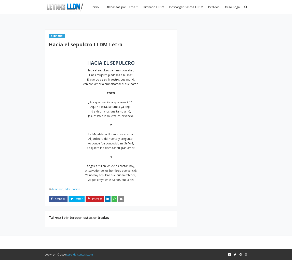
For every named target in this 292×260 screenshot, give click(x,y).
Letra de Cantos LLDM (79, 254)
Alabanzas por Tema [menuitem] (120, 7)
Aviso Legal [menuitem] (232, 7)
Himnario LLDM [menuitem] (153, 7)
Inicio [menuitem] (95, 7)
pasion (76, 189)
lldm (67, 189)
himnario (57, 189)
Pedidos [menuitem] (214, 7)
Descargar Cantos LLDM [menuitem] (186, 7)
